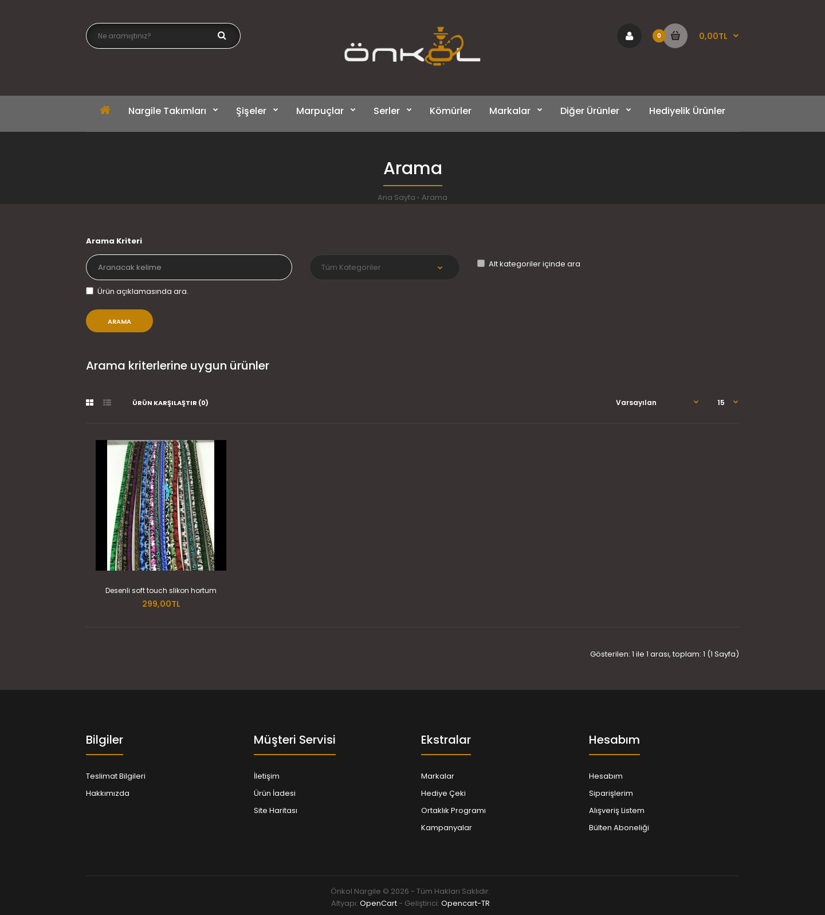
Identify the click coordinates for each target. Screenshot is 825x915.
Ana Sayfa (396, 197)
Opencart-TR (465, 903)
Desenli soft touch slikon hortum (161, 590)
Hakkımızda (107, 793)
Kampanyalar (446, 827)
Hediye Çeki (443, 793)
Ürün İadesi (275, 793)
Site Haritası (275, 810)
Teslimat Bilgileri (116, 776)
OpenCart (378, 903)
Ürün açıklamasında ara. (137, 291)
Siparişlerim (611, 793)
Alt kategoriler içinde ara (528, 263)
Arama (434, 197)
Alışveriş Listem (617, 810)
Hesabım (606, 776)
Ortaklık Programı (453, 810)
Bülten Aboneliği (619, 827)
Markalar (437, 776)
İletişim (267, 776)
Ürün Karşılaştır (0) (170, 402)
